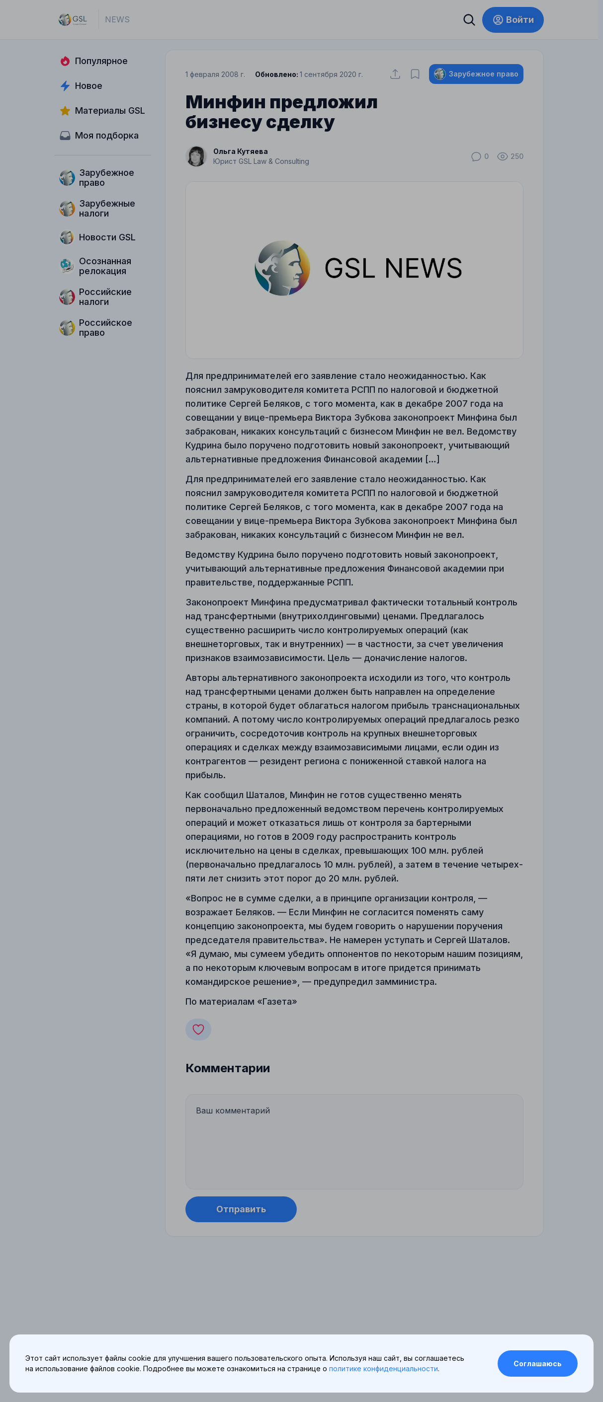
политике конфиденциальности (383, 1368)
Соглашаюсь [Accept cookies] (538, 1363)
